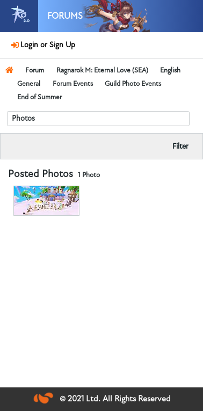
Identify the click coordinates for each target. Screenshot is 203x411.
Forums (65, 16)
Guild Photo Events (133, 83)
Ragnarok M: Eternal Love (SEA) (102, 70)
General (28, 83)
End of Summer (39, 97)
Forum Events (73, 83)
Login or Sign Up (46, 44)
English (170, 70)
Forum (34, 70)
